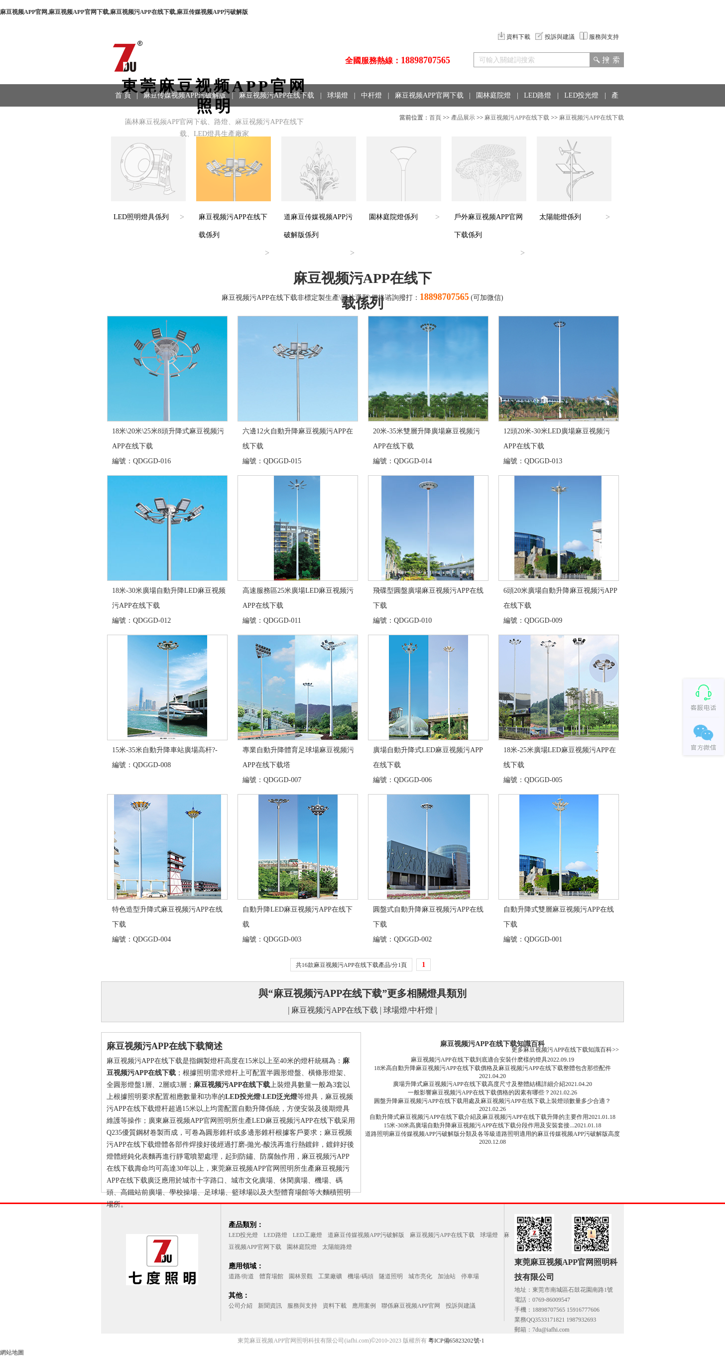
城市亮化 (420, 1276)
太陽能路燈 (337, 1246)
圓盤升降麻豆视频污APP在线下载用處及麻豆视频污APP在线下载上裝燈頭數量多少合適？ (492, 1100)
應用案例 (364, 1305)
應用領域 (159, 118)
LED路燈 (537, 95)
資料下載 (514, 36)
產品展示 (463, 117)
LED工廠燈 (307, 1234)
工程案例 (200, 118)
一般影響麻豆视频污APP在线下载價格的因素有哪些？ (479, 1092)
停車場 (470, 1276)
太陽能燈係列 (560, 217)
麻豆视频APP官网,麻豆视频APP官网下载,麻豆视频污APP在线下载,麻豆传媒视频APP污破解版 (124, 11)
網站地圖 (12, 1352)
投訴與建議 (555, 36)
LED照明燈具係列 (141, 217)
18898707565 (425, 60)
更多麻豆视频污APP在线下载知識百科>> (565, 1049)
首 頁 (123, 95)
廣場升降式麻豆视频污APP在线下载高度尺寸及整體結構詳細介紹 (479, 1084)
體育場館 (271, 1276)
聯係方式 (240, 118)
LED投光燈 (581, 95)
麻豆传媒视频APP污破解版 (184, 95)
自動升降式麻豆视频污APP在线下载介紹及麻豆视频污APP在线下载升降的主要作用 (479, 1116)
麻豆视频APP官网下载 (429, 95)
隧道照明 (391, 1276)
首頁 (435, 117)
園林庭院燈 (493, 95)
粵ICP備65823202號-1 (456, 1340)
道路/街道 (241, 1276)
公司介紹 (240, 1305)
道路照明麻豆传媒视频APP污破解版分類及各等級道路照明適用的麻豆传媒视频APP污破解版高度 (492, 1133)
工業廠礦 (330, 1276)
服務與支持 (599, 36)
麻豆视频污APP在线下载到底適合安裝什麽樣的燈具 (479, 1059)
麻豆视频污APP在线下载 (277, 95)
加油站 (447, 1276)
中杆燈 (371, 95)
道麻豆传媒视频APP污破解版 (366, 1234)
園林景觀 (301, 1276)
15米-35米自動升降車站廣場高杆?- (165, 750)
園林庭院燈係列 (393, 217)
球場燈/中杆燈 (408, 1010)
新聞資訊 (270, 1305)
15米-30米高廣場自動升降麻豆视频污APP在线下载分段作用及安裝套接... (478, 1125)
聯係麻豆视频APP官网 (410, 1305)
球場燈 (337, 95)
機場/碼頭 (360, 1276)
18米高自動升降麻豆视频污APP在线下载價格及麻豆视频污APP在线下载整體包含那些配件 (492, 1068)
